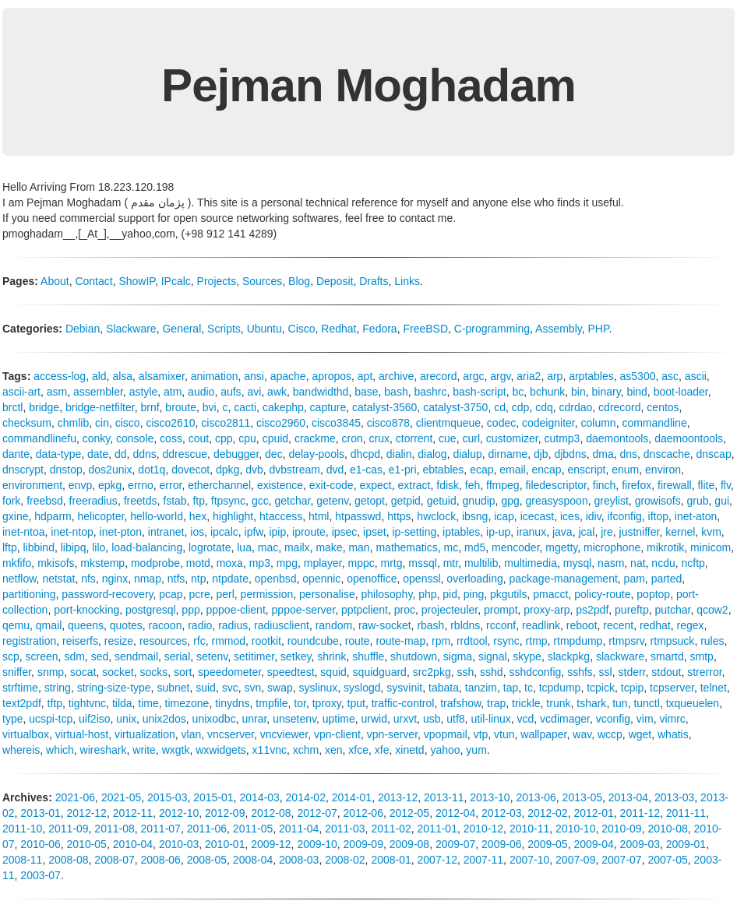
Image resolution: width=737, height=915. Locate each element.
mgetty (561, 547)
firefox (636, 485)
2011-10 (22, 828)
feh (472, 485)
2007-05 (667, 859)
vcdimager (565, 719)
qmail (49, 625)
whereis (21, 750)
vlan (192, 734)
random (334, 625)
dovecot (190, 469)
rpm (441, 641)
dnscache (667, 454)
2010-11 (529, 828)
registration (29, 641)
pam (634, 578)
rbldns (465, 625)
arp (554, 376)
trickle (526, 703)
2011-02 (391, 828)
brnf (149, 407)
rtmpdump (577, 641)
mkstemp (102, 563)
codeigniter (548, 423)
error (171, 485)
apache (288, 376)
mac (268, 547)
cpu (247, 438)
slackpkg (569, 656)
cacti (245, 407)
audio (201, 391)
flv (726, 485)
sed (100, 656)
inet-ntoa (23, 532)
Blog (299, 281)
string (57, 687)
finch (604, 485)
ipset (374, 532)
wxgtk (176, 750)
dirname (508, 454)
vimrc (672, 719)
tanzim (481, 687)
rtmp (537, 641)
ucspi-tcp (50, 719)
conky (97, 438)
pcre (199, 594)
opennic (321, 578)
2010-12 (483, 828)
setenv (211, 656)
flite (705, 485)
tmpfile (271, 703)
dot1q (151, 469)
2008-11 (22, 859)
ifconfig (624, 516)
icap (504, 516)
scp (10, 656)
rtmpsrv (626, 641)
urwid (374, 719)
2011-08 (114, 828)
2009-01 (686, 844)
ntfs (176, 578)
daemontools (617, 438)
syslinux (318, 687)
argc (473, 376)
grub (698, 500)
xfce (358, 750)
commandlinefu (39, 438)
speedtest (291, 672)
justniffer (639, 532)
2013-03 (674, 797)
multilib (481, 563)
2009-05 (547, 844)
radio (200, 625)
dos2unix (110, 469)
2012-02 (547, 813)
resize (118, 641)
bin (578, 391)
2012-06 (363, 813)
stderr (632, 672)
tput (356, 703)
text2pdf (21, 703)
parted (666, 578)
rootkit (266, 641)
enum (625, 469)
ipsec (345, 532)
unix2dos (164, 719)
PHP (598, 328)
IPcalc (176, 281)
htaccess (280, 516)
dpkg (227, 469)
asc (670, 376)
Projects (217, 281)
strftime (20, 687)
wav (582, 734)
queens (86, 625)
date (97, 454)
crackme (315, 438)
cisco (127, 423)
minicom (710, 547)
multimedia (530, 563)
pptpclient (364, 610)
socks (153, 672)
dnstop (66, 469)
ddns (144, 454)
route (357, 641)
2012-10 (179, 813)
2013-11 (444, 797)
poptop (653, 594)
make (329, 547)
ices (570, 516)
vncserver (230, 734)
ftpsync (228, 500)
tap (510, 687)
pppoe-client (236, 610)
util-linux (490, 719)
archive (396, 376)
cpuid (275, 438)
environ (663, 469)
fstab (174, 500)
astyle (143, 391)
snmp (50, 672)
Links (407, 281)
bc (518, 391)
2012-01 (593, 813)
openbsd (276, 578)
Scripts (224, 328)
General (181, 328)
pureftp (632, 610)
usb (432, 719)
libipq (73, 547)
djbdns (570, 454)
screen (42, 656)
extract (413, 485)
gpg (510, 500)
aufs (230, 391)
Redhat (338, 328)
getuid (442, 500)
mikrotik (665, 547)
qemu (16, 625)
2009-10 (317, 844)
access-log (60, 376)
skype (527, 656)
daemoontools (688, 438)
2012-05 (409, 813)
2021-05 (121, 797)
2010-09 (621, 828)
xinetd (409, 750)
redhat (655, 625)
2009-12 (271, 844)
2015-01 (213, 797)
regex (690, 625)
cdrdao (576, 407)
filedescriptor (556, 485)
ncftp (693, 563)
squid (333, 672)
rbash (430, 625)
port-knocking (86, 610)
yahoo (445, 750)
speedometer (229, 672)
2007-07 (621, 859)
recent (618, 625)
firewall (675, 485)
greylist (611, 500)
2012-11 (133, 813)
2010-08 (667, 828)
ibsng (475, 516)
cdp (521, 407)
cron (352, 438)
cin (102, 423)
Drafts (373, 281)
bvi (210, 407)
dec (274, 454)
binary (606, 391)
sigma (457, 656)
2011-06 (207, 828)
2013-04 (628, 797)
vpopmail (445, 734)
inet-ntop (72, 532)
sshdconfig (535, 672)
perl (225, 594)
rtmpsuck (673, 641)
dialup (467, 454)
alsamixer (162, 376)
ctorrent (414, 438)
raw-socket (384, 625)
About (55, 281)
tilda (122, 703)
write (144, 750)
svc (230, 687)
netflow (19, 578)
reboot (582, 625)
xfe (382, 750)
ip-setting (414, 532)
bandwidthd (321, 391)
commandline (654, 423)
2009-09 (363, 844)
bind (636, 391)
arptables (591, 376)
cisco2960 (280, 423)
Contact (93, 281)
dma (602, 454)
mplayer (323, 563)
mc (451, 547)
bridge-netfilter (100, 407)
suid (206, 687)
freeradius (93, 500)
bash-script (479, 391)
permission (267, 594)
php (427, 594)
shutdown (413, 656)
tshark (591, 703)
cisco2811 (225, 423)
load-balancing (146, 547)
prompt (501, 610)
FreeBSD (425, 328)
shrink (331, 656)
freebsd (44, 500)
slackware (620, 656)
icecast (537, 516)
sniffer (16, 672)
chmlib (73, 423)
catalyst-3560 (384, 407)
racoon (165, 625)
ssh (465, 672)
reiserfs (80, 641)
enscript (586, 469)
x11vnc (269, 750)
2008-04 (253, 859)
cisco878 (388, 423)
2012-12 (87, 813)
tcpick (601, 687)
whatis (673, 734)
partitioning (29, 594)
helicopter (101, 516)
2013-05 (582, 797)
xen (334, 750)
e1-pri (403, 469)
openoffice (372, 578)
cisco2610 (170, 423)
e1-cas (366, 469)
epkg (110, 485)
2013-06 (535, 797)
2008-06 (161, 859)
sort (183, 672)
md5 (474, 547)
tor (300, 703)
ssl (605, 672)
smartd (667, 656)
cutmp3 (562, 438)
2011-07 (161, 828)
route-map (400, 641)
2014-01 (352, 797)
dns (628, 454)
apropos (331, 376)
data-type (58, 454)
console (134, 438)
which (60, 750)
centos (663, 407)
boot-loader (681, 391)
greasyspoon (557, 500)
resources (163, 641)
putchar (672, 610)
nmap (147, 578)
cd (500, 407)
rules (712, 641)
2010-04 (133, 844)
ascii (696, 376)
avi (254, 391)
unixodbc (214, 719)
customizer (512, 438)
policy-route (602, 594)
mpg (287, 563)
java (562, 532)
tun (619, 703)
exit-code (331, 485)
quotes (126, 625)
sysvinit (404, 687)
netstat (58, 578)
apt (365, 376)
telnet (713, 687)
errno (140, 485)
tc (528, 687)
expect (375, 485)
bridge (44, 407)
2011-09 (68, 828)
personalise (327, 594)
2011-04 (299, 828)
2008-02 (345, 859)
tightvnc (87, 703)
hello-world (156, 516)
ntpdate (230, 578)
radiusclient (281, 625)
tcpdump (560, 687)
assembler (98, 391)
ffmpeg (503, 485)
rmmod (228, 641)
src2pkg (432, 672)
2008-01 (391, 859)
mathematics (406, 547)
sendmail (136, 656)
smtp (702, 656)
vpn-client (337, 734)
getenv (332, 500)
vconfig (613, 719)
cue (448, 438)
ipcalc (224, 532)
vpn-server (392, 734)
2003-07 (40, 875)
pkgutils (508, 594)
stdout (666, 672)
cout (199, 438)
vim (645, 719)
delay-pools (316, 454)
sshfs (580, 672)
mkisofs (55, 563)
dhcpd (365, 454)
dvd (335, 469)
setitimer (254, 656)
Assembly (558, 328)
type (12, 719)
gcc (260, 500)
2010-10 (575, 828)
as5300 (638, 376)
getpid (406, 500)
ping (474, 594)
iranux (531, 532)
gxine (15, 516)
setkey (295, 656)
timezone (187, 703)
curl (471, 438)
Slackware (131, 328)
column (598, 423)
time (148, 703)
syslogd (362, 687)
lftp (9, 547)
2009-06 (501, 844)
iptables (461, 532)
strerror (704, 672)
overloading (474, 578)
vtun (504, 734)
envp (80, 485)
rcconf (501, 625)
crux (379, 438)
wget (640, 734)
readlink (541, 625)
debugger (236, 454)
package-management (564, 578)
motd (198, 563)
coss (171, 438)
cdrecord (619, 407)
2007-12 (437, 859)
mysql (577, 563)
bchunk (547, 391)
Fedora (379, 328)
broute (180, 407)
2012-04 (455, 813)
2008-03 (299, 859)
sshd (491, 672)
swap (280, 687)
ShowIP (136, 281)
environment (32, 485)
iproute (309, 532)
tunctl (646, 703)
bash (395, 391)
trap (496, 703)
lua (244, 547)
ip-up (498, 532)
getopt (369, 500)
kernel (680, 532)
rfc (199, 641)
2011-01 (437, 828)
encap (547, 469)
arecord (438, 376)
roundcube (313, 641)
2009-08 (409, 844)
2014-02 (306, 797)
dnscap (714, 454)
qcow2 (712, 610)
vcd (525, 719)
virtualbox (25, 734)
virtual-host (81, 734)
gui (721, 500)
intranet (166, 532)
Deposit (334, 281)
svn (252, 687)
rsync (506, 641)
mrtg (392, 563)
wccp (610, 734)
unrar (254, 719)
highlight (233, 516)
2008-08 (68, 859)
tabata (443, 687)
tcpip (632, 687)
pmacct (550, 594)
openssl (421, 578)
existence (280, 485)
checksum (26, 423)
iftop (658, 516)
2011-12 (640, 813)
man (358, 547)
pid (450, 594)
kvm (711, 532)
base (366, 391)
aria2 (529, 376)
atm (173, 391)
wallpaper (543, 734)
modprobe (155, 563)
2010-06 (40, 844)
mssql (422, 563)
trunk (558, 703)
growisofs (658, 500)
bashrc (430, 391)
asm (57, 391)
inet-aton (696, 516)
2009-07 (455, 844)
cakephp (283, 407)
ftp (198, 500)
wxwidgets (221, 750)
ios (197, 532)
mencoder (515, 547)
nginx (115, 578)
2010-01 (225, 844)
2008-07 (114, 859)
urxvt (405, 719)
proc (404, 610)
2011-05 (253, 828)
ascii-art (21, 391)
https (399, 516)
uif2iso (94, 719)
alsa (122, 376)
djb (541, 454)
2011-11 (686, 813)
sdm (74, 656)
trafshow (460, 703)
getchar (292, 500)
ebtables (443, 469)
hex (198, 516)
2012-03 (501, 813)
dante (16, 454)
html (319, 516)
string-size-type (114, 687)
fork (11, 500)
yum (476, 750)
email (512, 469)
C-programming (492, 328)
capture (328, 407)
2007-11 (483, 859)
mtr (450, 563)
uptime (339, 719)
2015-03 (167, 797)
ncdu (663, 563)
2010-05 (87, 844)
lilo (98, 547)
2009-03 (640, 844)
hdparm (52, 516)
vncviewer (284, 734)
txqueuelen (693, 703)
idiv (593, 516)
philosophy (386, 594)
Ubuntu (264, 328)
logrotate (210, 547)
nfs (88, 578)
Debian (82, 328)
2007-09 (575, 859)
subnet (173, 687)
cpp (224, 438)
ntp (198, 578)
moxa (230, 563)
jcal (586, 532)
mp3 (259, 563)
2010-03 (179, 844)
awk (277, 391)
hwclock (436, 516)
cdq (544, 407)
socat (83, 672)
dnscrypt (23, 469)
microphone (612, 547)
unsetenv (294, 719)
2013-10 (490, 797)
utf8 (455, 719)
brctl (12, 407)
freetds (140, 500)
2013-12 (398, 797)
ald (99, 376)
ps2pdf (592, 610)
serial (177, 656)
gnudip (479, 500)
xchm (306, 750)
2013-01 (40, 813)
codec (501, 423)
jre (607, 532)
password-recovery (107, 594)
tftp (55, 703)
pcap (170, 594)
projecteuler (449, 610)
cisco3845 (336, 423)
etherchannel (219, 485)
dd (121, 454)
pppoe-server (304, 610)
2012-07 (317, 813)
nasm (611, 563)
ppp (190, 610)
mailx (297, 547)
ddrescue (185, 454)
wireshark (103, 750)
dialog (432, 454)
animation (214, 376)
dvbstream (295, 469)
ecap (481, 469)
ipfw (254, 532)
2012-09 (225, 813)
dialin (399, 454)
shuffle (368, 656)
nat (637, 563)
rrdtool (472, 641)
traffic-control (403, 703)
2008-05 (207, 859)
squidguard (380, 672)
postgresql (150, 610)
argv (500, 376)
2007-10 (529, 859)
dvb (254, 469)
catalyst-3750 (455, 407)
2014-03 (259, 797)
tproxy (326, 703)
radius (233, 625)
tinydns (232, 703)
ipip (277, 532)
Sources (262, 281)
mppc (361, 563)
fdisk (447, 485)
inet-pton (121, 532)
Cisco (302, 328)
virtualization (145, 734)
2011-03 (345, 828)
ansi (254, 376)
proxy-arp (547, 610)
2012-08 (271, 813)
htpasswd (358, 516)
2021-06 (75, 797)
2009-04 (593, 844)
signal (492, 656)
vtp (481, 734)
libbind (38, 547)
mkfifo (16, 563)
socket (117, 672)
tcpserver (672, 687)
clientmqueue (448, 423)
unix (126, 719)
